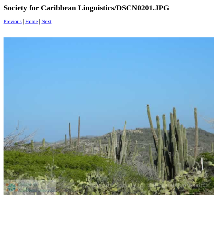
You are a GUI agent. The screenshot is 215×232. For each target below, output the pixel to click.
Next (47, 21)
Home (31, 21)
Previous (13, 21)
